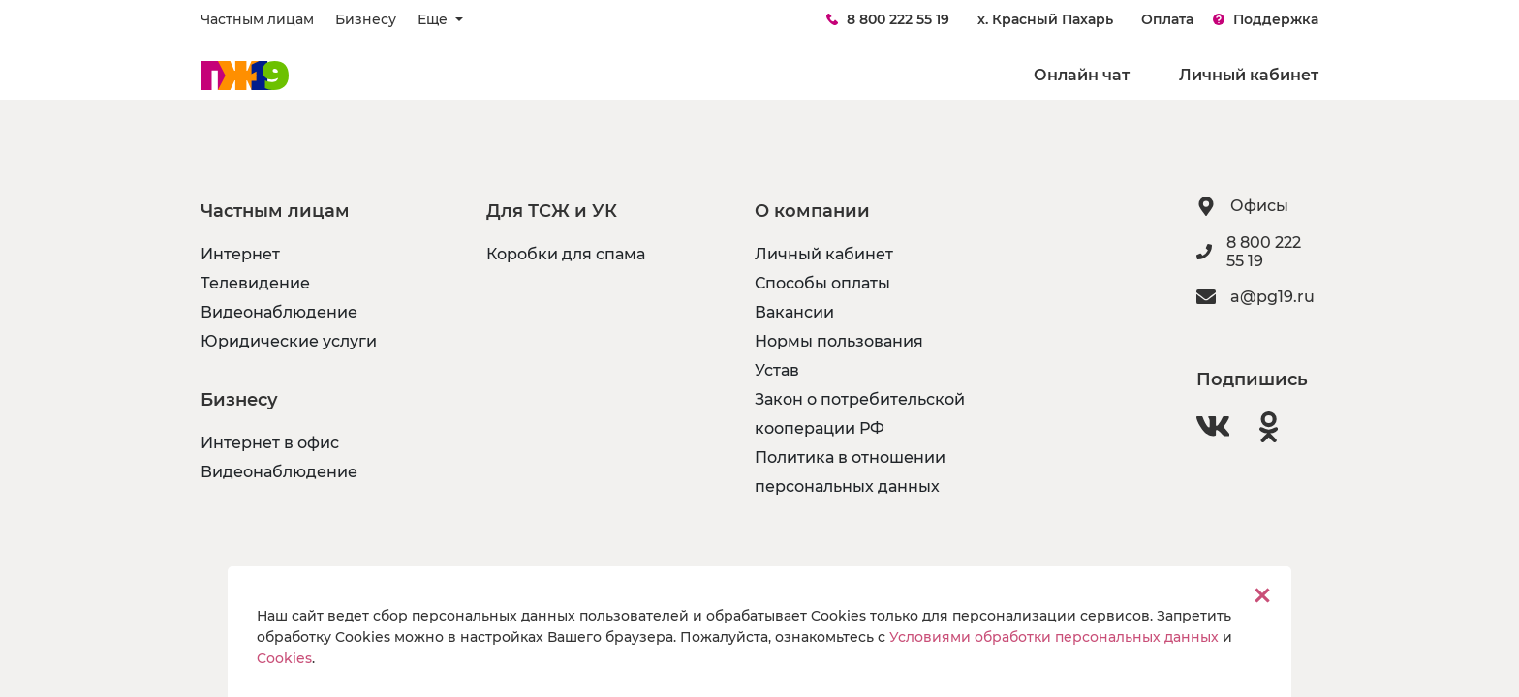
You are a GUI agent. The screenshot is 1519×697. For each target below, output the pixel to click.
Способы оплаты (822, 283)
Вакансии (794, 312)
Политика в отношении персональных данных (850, 472)
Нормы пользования (839, 341)
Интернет (240, 254)
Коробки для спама (565, 254)
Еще (434, 19)
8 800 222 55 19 (887, 19)
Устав (777, 370)
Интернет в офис (270, 443)
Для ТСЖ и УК (551, 211)
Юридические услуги (289, 341)
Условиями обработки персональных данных (1054, 637)
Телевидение (255, 283)
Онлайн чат (1082, 75)
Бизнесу (365, 19)
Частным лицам (257, 19)
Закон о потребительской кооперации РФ (860, 414)
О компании (812, 211)
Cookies (284, 658)
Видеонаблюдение (279, 312)
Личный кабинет (1248, 75)
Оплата (1167, 19)
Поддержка (1265, 19)
